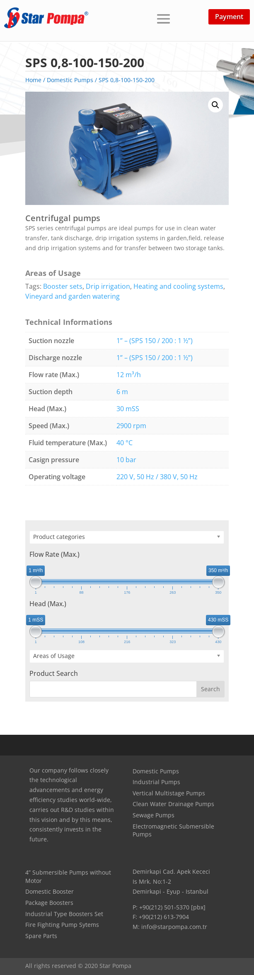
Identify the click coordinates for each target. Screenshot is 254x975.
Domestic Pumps (156, 771)
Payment (229, 16)
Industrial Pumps (156, 782)
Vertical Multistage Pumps (169, 793)
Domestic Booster (49, 891)
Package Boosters (49, 903)
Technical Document (135, 504)
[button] (215, 105)
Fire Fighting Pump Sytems (62, 925)
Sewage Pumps (153, 815)
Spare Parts (41, 936)
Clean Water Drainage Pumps (173, 804)
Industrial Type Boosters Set (64, 914)
